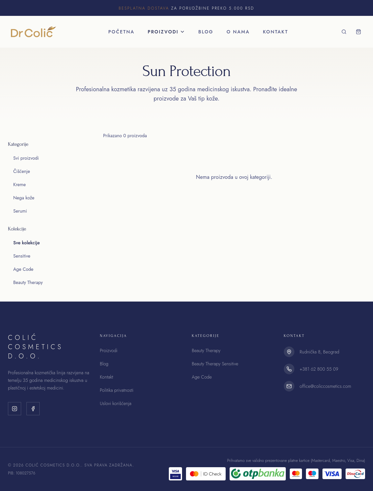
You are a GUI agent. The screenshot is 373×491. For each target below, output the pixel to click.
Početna (121, 31)
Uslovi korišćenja (115, 403)
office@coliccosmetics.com (325, 386)
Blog (205, 31)
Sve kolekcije (26, 242)
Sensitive (21, 256)
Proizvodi (166, 31)
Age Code (23, 269)
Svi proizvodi (26, 158)
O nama (238, 31)
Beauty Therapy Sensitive (215, 363)
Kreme (19, 184)
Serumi (20, 211)
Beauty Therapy (28, 282)
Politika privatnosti (116, 390)
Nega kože (23, 197)
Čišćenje (21, 171)
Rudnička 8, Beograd (319, 351)
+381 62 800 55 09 (319, 369)
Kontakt (275, 31)
